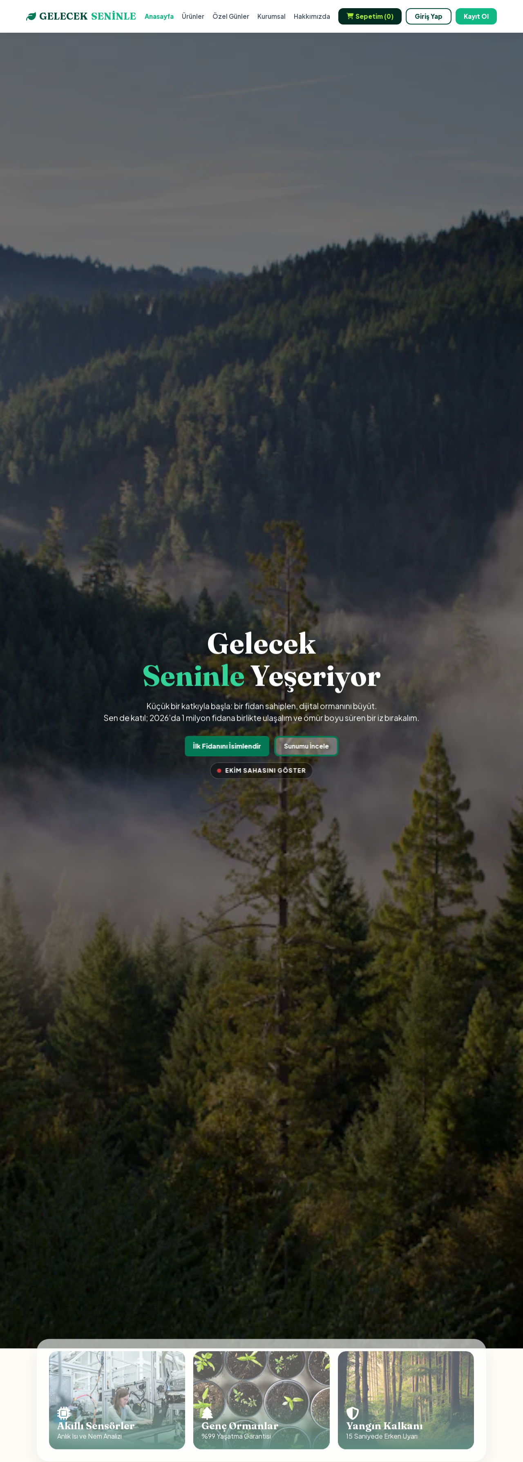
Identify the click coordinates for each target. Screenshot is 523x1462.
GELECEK (81, 16)
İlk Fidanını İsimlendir (227, 746)
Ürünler (193, 16)
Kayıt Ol (476, 16)
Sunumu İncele (306, 746)
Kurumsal (271, 16)
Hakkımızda (312, 16)
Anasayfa (159, 16)
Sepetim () (369, 16)
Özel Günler (230, 16)
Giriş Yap (429, 16)
